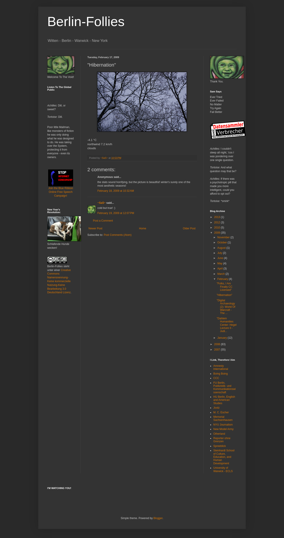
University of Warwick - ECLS (223, 469)
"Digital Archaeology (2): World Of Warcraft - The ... (226, 307)
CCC (216, 378)
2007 (217, 349)
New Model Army (223, 429)
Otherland (219, 433)
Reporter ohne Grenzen (221, 440)
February (223, 279)
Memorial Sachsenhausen (223, 418)
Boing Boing (220, 373)
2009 (217, 232)
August (221, 247)
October (222, 242)
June (220, 258)
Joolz (216, 407)
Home (142, 228)
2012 (217, 222)
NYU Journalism (223, 424)
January (222, 337)
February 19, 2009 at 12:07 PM (115, 213)
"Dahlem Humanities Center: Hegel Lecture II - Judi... (227, 325)
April (220, 268)
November (223, 237)
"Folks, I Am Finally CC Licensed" (224, 286)
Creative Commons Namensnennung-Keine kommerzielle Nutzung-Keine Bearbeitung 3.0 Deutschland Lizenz (59, 281)
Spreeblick (219, 446)
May (220, 263)
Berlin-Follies (86, 21)
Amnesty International (220, 367)
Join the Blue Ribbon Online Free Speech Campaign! (60, 186)
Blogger (158, 518)
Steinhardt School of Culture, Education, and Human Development (224, 457)
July (220, 253)
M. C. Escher (221, 412)
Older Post (189, 228)
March (221, 273)
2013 (217, 217)
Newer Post (95, 228)
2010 (217, 227)
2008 (217, 344)
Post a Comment (103, 220)
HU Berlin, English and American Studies (224, 400)
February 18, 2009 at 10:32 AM (115, 190)
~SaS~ (101, 202)
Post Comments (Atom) (118, 234)
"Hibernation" (224, 295)
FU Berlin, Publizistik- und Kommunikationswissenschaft (224, 387)
